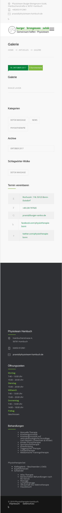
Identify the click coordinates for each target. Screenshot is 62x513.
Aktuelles (24, 50)
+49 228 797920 (29, 207)
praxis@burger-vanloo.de (34, 215)
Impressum (14, 503)
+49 (19, 10)
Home (11, 50)
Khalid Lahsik (14, 88)
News (34, 120)
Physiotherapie (17, 128)
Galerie (12, 77)
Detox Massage (18, 120)
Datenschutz (28, 503)
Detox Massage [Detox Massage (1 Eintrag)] (18, 172)
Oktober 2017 (17, 148)
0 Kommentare (35, 67)
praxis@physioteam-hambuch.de (27, 14)
